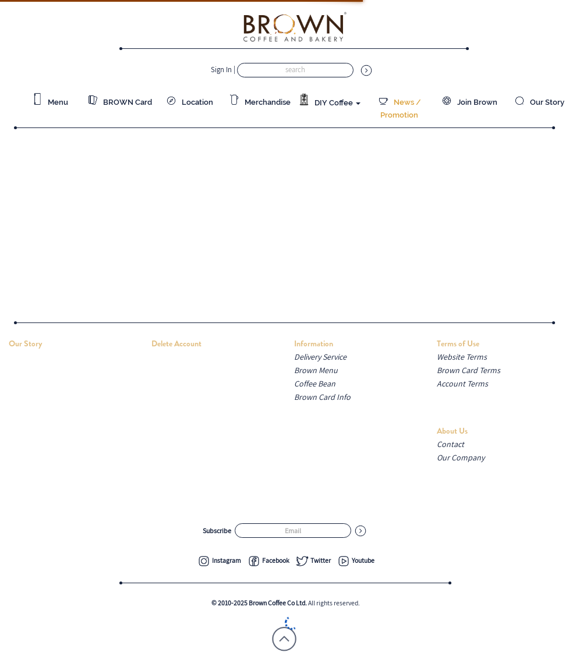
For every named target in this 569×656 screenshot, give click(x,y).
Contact (450, 444)
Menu (49, 102)
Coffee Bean (314, 383)
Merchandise (259, 102)
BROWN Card (119, 102)
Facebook (268, 560)
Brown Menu (316, 370)
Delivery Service (320, 357)
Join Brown (469, 102)
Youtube (355, 560)
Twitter (313, 560)
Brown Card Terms (468, 370)
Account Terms (462, 383)
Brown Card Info (322, 397)
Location (189, 102)
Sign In (222, 70)
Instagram (219, 560)
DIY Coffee (329, 100)
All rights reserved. (285, 602)
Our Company (461, 457)
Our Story (539, 102)
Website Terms (462, 357)
